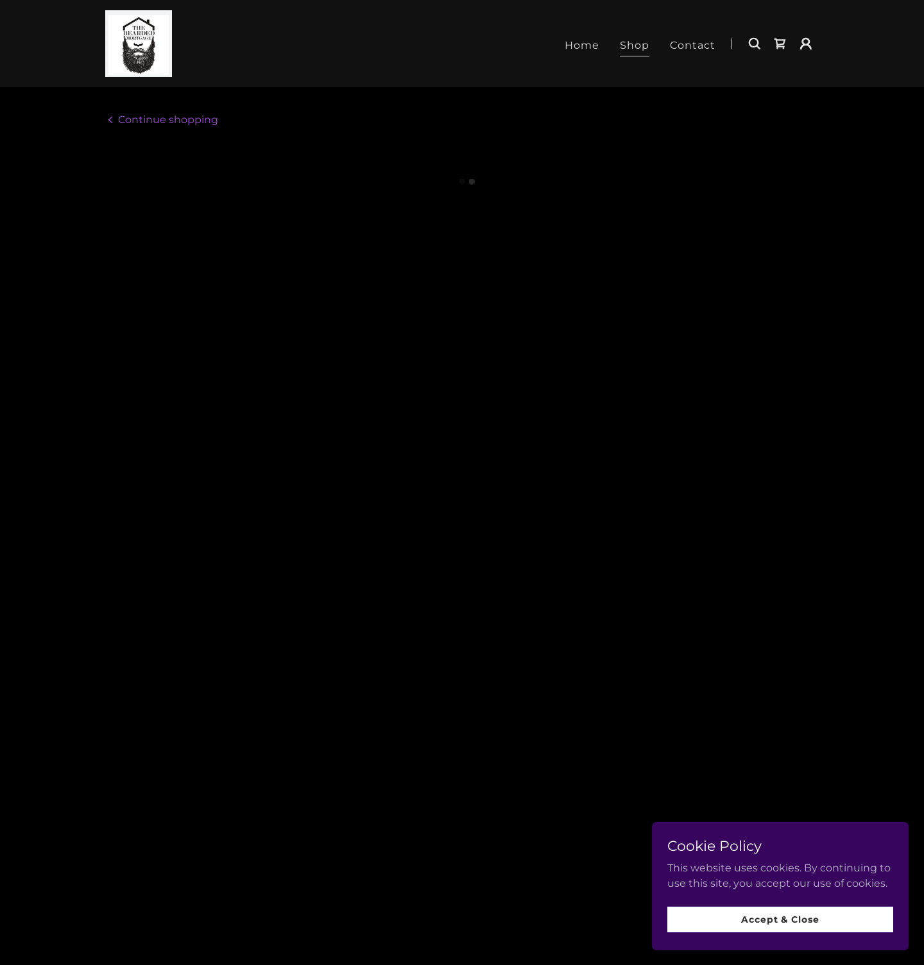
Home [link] (582, 43)
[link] (137, 41)
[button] (780, 42)
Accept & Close (780, 919)
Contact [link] (692, 43)
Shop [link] (634, 43)
